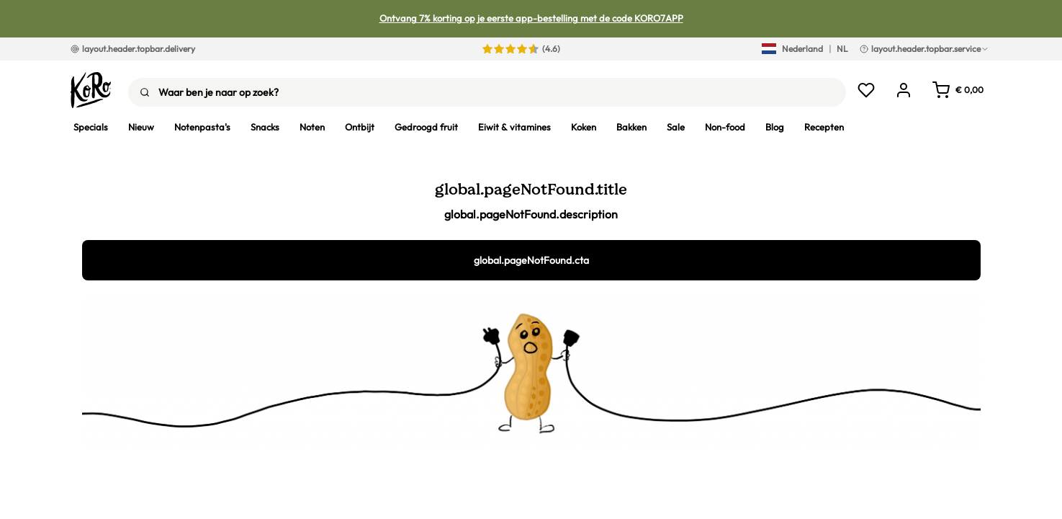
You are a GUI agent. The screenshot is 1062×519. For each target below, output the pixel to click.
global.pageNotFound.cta (531, 260)
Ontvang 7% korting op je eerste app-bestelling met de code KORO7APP (531, 18)
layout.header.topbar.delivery (133, 48)
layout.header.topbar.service (924, 48)
